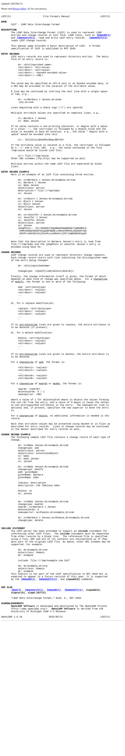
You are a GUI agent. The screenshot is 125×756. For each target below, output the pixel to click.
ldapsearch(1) (26, 43)
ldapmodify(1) (98, 43)
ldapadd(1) (104, 39)
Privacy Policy (19, 8)
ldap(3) (16, 718)
